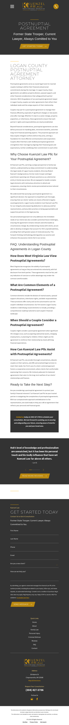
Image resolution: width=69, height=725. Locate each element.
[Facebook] (37, 699)
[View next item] (44, 470)
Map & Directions (34, 681)
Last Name (14, 539)
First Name (14, 531)
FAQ (34, 645)
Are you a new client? (17, 564)
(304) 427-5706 (34, 690)
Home (34, 623)
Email (12, 555)
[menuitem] (25, 722)
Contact (34, 649)
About (34, 626)
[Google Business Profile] (32, 699)
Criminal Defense (34, 637)
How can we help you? (18, 572)
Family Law (34, 630)
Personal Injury (34, 634)
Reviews (34, 641)
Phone (12, 547)
